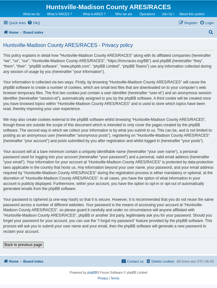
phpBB (92, 272)
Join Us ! (168, 14)
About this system (192, 14)
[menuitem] (33, 23)
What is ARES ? (94, 14)
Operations (147, 14)
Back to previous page (23, 245)
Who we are (123, 14)
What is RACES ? (59, 14)
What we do (31, 14)
